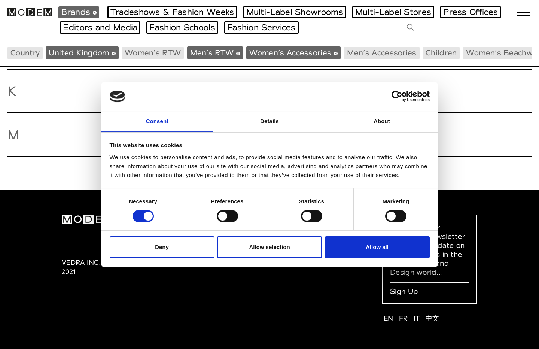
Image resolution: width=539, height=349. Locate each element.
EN (388, 318)
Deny (162, 247)
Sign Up (404, 291)
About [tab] (382, 121)
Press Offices (470, 12)
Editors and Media (100, 27)
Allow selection (269, 247)
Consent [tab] (157, 121)
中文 (432, 318)
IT (417, 318)
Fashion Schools (182, 27)
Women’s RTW (153, 52)
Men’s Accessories (382, 52)
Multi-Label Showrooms (294, 12)
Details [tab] (269, 121)
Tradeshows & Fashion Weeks (172, 12)
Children (441, 52)
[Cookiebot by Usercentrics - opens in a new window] (397, 96)
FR (403, 318)
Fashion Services (261, 27)
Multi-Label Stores (393, 12)
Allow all (377, 247)
